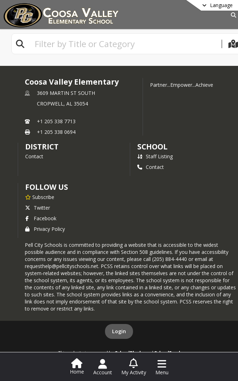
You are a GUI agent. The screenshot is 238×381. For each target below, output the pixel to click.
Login (119, 331)
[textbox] (125, 43)
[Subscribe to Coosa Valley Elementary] (39, 197)
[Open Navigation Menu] (161, 367)
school (152, 147)
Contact (34, 156)
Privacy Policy (45, 229)
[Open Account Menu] (102, 367)
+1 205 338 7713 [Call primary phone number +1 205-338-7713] (56, 121)
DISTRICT (42, 147)
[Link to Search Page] (232, 15)
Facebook (40, 218)
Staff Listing (155, 156)
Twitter (37, 207)
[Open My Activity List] (133, 367)
